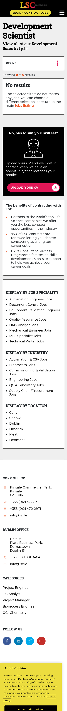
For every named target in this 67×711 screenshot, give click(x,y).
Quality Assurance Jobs (27, 319)
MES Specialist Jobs (25, 336)
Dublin (14, 423)
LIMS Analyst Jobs (23, 325)
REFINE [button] (32, 63)
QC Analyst (12, 594)
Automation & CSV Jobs (28, 359)
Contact (34, 667)
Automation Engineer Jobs (30, 299)
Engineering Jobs (23, 380)
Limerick (16, 429)
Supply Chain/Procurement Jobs (31, 393)
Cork (13, 413)
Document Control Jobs (28, 305)
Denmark (17, 440)
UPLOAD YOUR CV (24, 187)
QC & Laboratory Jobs (26, 385)
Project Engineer (16, 588)
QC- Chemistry (14, 613)
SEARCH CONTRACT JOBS (30, 12)
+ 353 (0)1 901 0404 (25, 557)
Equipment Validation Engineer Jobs (34, 312)
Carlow (15, 418)
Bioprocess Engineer (19, 606)
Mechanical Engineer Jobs (30, 330)
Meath (14, 434)
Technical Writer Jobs (26, 341)
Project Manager (16, 600)
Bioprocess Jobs (22, 365)
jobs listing (24, 106)
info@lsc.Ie (18, 515)
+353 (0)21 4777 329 (25, 502)
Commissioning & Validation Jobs (32, 372)
